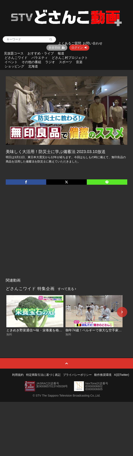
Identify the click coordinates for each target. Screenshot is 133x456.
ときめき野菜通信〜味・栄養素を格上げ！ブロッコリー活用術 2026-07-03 (61, 330)
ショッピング (14, 66)
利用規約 (18, 374)
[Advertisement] (38, 235)
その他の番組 (31, 62)
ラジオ (50, 62)
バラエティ (39, 57)
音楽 (79, 62)
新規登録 (57, 47)
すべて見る (67, 289)
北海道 (33, 66)
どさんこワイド (16, 57)
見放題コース (14, 53)
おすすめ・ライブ (41, 53)
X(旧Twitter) (121, 374)
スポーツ (65, 62)
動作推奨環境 (102, 374)
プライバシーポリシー (77, 374)
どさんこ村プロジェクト (70, 57)
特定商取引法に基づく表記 (43, 374)
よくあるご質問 (69, 43)
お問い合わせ (92, 43)
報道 (61, 53)
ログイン (79, 47)
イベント (11, 62)
